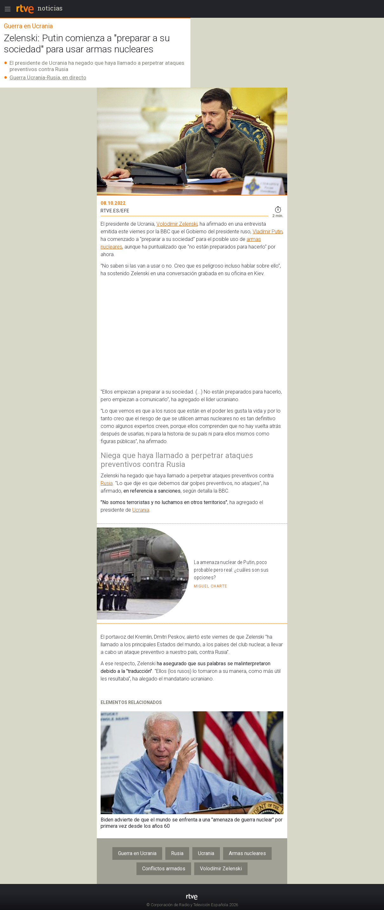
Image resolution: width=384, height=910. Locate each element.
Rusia (107, 483)
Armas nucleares (247, 853)
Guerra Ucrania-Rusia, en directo (48, 77)
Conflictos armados (163, 869)
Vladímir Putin (267, 232)
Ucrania (140, 510)
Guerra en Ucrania (137, 853)
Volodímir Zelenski (176, 224)
